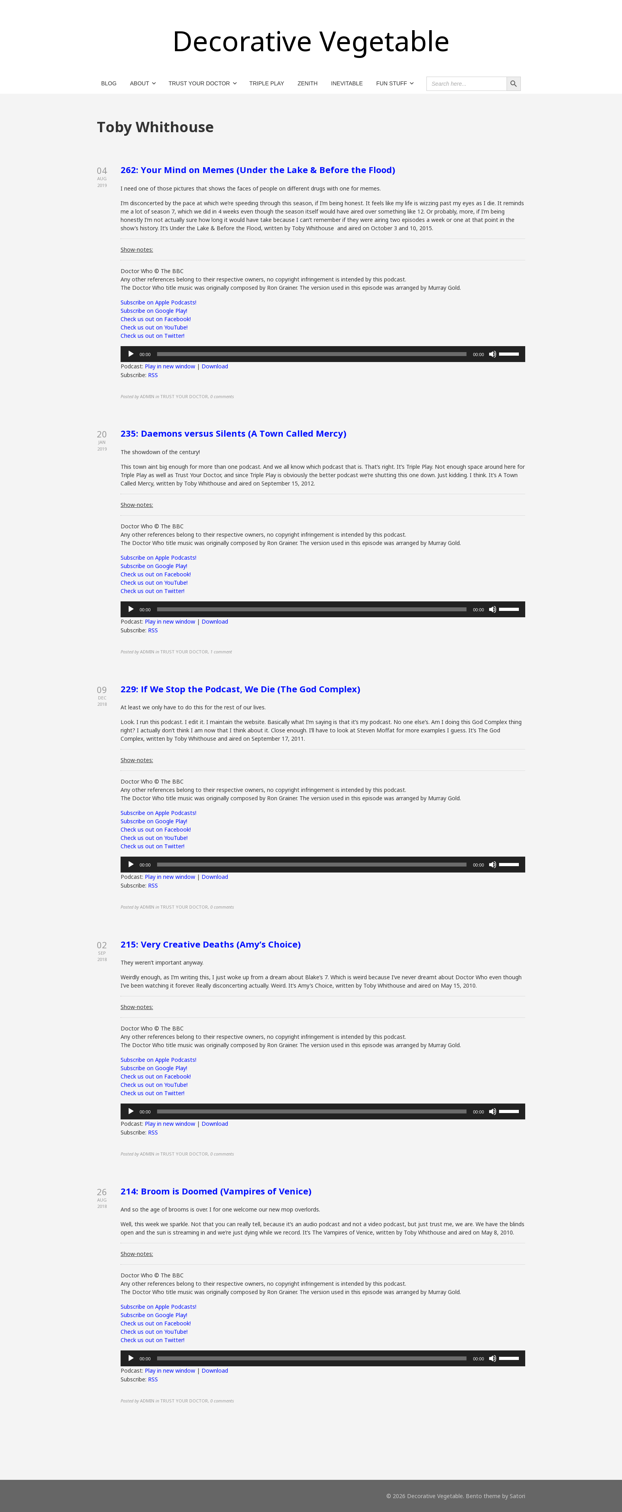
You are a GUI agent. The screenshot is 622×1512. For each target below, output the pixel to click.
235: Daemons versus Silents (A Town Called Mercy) (233, 433)
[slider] (312, 354)
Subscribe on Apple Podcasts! (158, 302)
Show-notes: (137, 249)
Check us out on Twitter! (152, 335)
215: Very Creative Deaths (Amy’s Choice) (211, 944)
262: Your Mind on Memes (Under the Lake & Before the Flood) (258, 169)
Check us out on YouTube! (154, 327)
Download (215, 366)
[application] (323, 354)
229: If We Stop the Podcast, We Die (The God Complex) (240, 689)
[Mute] (493, 354)
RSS (153, 375)
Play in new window (170, 366)
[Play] (131, 354)
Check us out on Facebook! (156, 319)
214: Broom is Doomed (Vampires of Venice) (216, 1191)
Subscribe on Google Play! (154, 310)
